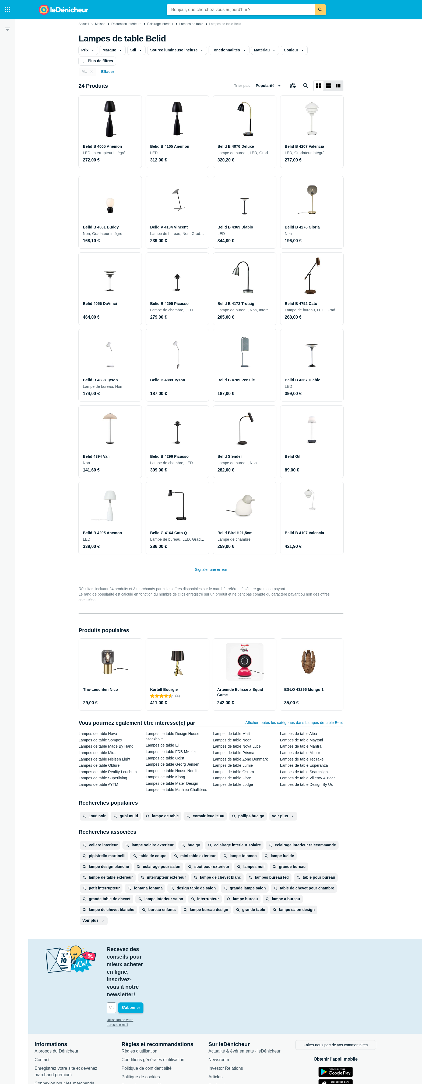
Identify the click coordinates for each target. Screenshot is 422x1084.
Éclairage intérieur (160, 24)
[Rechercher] (320, 9)
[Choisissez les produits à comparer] (292, 86)
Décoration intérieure (126, 24)
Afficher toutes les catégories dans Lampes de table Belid (294, 722)
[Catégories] (7, 9)
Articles (221, 1031)
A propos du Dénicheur (62, 1005)
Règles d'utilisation (145, 1005)
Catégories (224, 1039)
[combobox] (241, 9)
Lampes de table (191, 24)
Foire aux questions (59, 1046)
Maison (100, 24)
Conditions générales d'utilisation (158, 1013)
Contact (47, 1013)
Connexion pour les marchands (70, 1037)
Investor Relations (231, 1022)
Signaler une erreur (211, 569)
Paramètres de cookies (149, 1039)
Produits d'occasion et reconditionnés (250, 1048)
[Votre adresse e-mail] (148, 962)
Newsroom (224, 1013)
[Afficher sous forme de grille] (318, 86)
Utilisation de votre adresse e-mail (136, 975)
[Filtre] (7, 29)
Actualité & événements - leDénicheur (250, 1005)
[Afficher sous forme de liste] (328, 86)
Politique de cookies (146, 1031)
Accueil (84, 24)
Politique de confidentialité (152, 1022)
